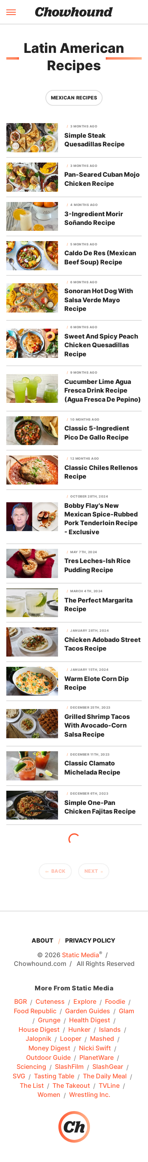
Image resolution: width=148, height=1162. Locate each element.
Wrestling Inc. (90, 1094)
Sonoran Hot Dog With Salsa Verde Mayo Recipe (98, 299)
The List (32, 1085)
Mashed (102, 1038)
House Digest (39, 1029)
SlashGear (107, 1066)
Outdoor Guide (48, 1057)
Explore (84, 1001)
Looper (70, 1038)
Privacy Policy (90, 940)
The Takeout (71, 1085)
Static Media (80, 955)
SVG (19, 1076)
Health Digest (89, 1020)
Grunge (49, 1020)
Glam (126, 1011)
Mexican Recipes (74, 98)
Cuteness (50, 1001)
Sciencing (31, 1066)
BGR (20, 1001)
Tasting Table (54, 1076)
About (42, 940)
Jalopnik (38, 1038)
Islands (110, 1029)
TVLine (109, 1085)
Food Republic (35, 1011)
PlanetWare (96, 1057)
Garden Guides (87, 1011)
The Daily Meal (105, 1076)
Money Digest (49, 1048)
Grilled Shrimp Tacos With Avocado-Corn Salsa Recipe (97, 725)
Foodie (115, 1001)
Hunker (79, 1029)
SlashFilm (69, 1066)
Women (48, 1094)
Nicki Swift (95, 1048)
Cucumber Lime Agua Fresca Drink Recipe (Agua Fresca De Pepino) (102, 390)
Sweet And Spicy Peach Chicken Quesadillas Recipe (101, 345)
